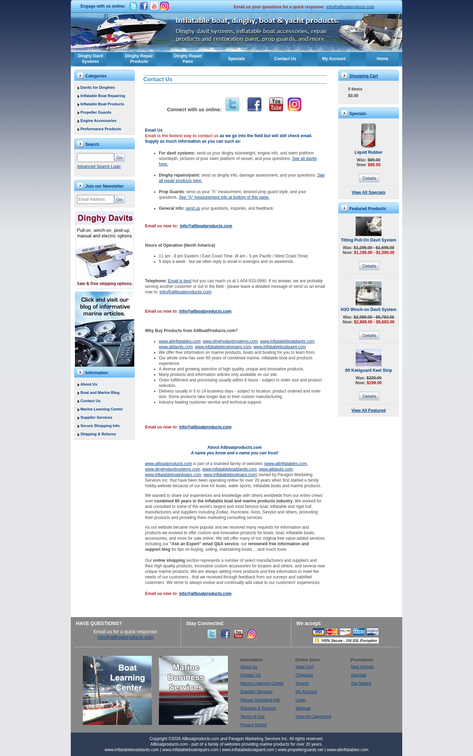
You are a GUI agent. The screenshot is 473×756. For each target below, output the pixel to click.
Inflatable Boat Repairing (102, 96)
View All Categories (313, 716)
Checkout (304, 675)
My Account (334, 58)
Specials (236, 58)
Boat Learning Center (121, 690)
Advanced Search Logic (99, 166)
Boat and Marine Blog (99, 392)
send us (192, 208)
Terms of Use (252, 716)
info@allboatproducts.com (350, 6)
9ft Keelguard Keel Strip (368, 370)
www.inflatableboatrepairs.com (223, 346)
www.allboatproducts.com (168, 463)
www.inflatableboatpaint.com (279, 346)
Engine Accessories (98, 121)
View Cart (304, 666)
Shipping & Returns (98, 434)
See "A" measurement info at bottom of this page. (224, 197)
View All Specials (368, 192)
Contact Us (285, 58)
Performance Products (100, 129)
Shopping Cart (363, 76)
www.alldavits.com (176, 346)
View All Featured (368, 410)
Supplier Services (96, 417)
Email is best (179, 280)
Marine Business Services (193, 690)
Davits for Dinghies (97, 87)
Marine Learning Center (101, 409)
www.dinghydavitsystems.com (230, 341)
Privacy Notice (253, 724)
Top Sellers (361, 683)
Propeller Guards (95, 112)
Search (302, 683)
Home (382, 58)
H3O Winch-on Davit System (368, 309)
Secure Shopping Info (100, 426)
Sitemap (303, 708)
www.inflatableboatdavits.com (287, 341)
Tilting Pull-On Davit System (368, 240)
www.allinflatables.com (180, 341)
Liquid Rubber (369, 152)
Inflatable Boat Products (102, 104)
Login (301, 700)
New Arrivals (362, 666)
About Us (88, 384)
